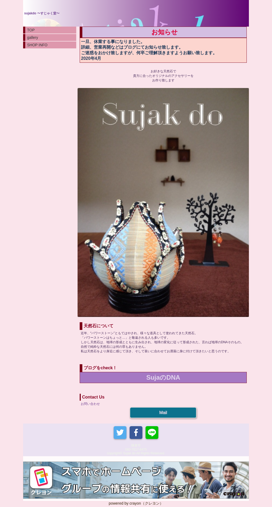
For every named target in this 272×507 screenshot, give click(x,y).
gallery (32, 37)
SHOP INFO (37, 45)
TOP (31, 30)
